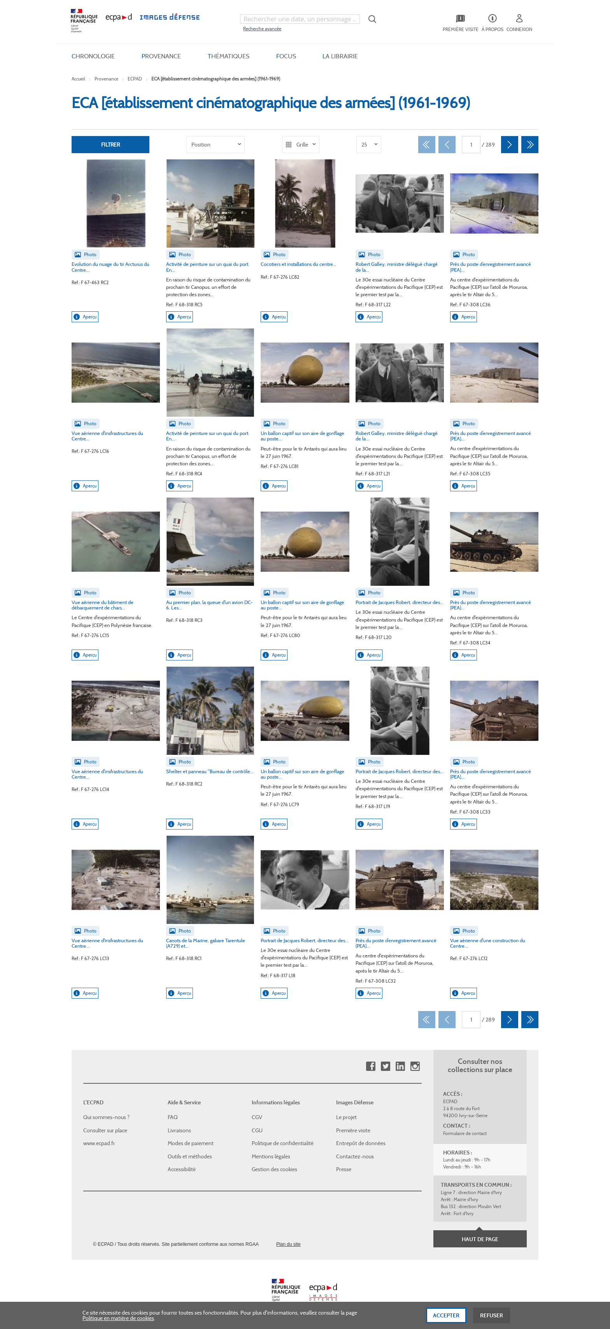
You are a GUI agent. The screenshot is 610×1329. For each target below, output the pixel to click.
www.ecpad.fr (99, 1143)
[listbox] (215, 144)
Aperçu (85, 317)
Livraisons (179, 1130)
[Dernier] (529, 144)
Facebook (370, 1066)
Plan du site (288, 1244)
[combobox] (300, 19)
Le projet (346, 1117)
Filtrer (110, 144)
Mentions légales (271, 1156)
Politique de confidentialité (283, 1143)
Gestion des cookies (274, 1169)
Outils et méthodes (190, 1156)
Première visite (353, 1130)
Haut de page (480, 1239)
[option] (215, 144)
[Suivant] (509, 144)
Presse (343, 1169)
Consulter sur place (105, 1130)
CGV (257, 1117)
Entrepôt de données (361, 1143)
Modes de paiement (191, 1143)
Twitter (385, 1066)
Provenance (106, 79)
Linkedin (400, 1066)
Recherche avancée (262, 28)
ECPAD (135, 79)
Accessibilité (182, 1169)
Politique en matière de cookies (118, 1321)
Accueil (78, 79)
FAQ (173, 1117)
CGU (257, 1130)
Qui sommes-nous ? (106, 1117)
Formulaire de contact (465, 1133)
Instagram (415, 1066)
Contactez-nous (355, 1156)
